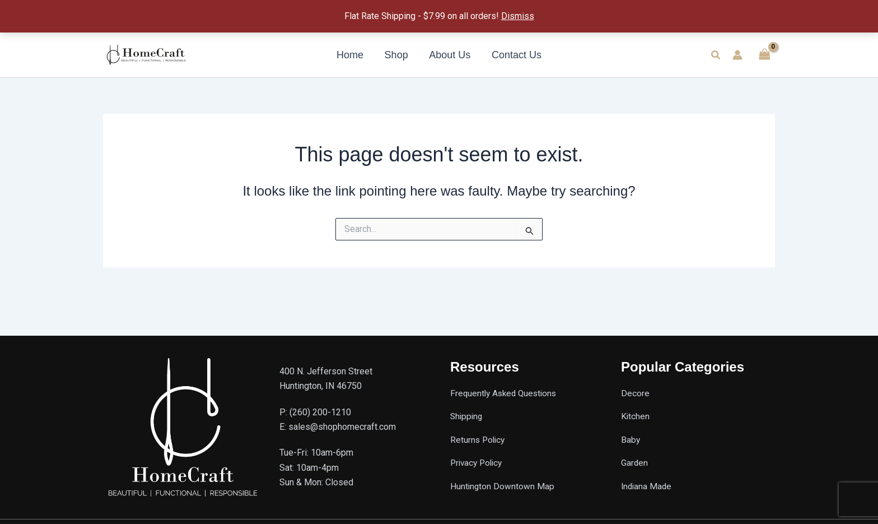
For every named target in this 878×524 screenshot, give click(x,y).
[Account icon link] (737, 55)
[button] (716, 55)
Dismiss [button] (517, 16)
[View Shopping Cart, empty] (764, 54)
